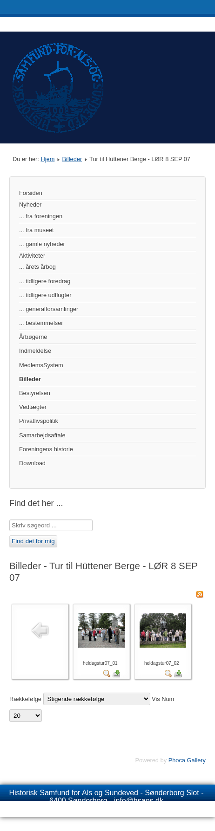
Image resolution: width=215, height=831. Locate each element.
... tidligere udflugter (45, 295)
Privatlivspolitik (38, 420)
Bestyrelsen (34, 393)
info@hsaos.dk (138, 801)
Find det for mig (33, 541)
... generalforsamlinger (48, 308)
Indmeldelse (35, 350)
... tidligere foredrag (44, 281)
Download (32, 463)
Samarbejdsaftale (42, 435)
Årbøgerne (33, 336)
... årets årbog (37, 266)
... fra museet (36, 230)
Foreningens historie (46, 449)
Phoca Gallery (187, 760)
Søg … (9, 519)
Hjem (47, 159)
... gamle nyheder (42, 243)
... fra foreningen (40, 216)
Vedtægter (33, 406)
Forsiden (30, 192)
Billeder (72, 159)
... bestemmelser (41, 322)
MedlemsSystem (41, 365)
